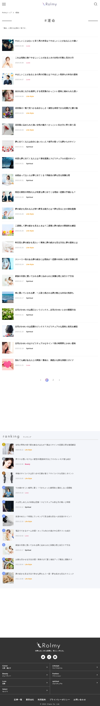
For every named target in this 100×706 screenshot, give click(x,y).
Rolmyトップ (7, 13)
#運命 (17, 13)
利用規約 (42, 700)
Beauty (25, 675)
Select (25, 690)
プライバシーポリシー (60, 700)
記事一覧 (18, 700)
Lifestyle (75, 667)
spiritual (75, 682)
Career (25, 667)
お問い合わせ (80, 700)
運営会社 (30, 700)
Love (25, 682)
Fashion (75, 675)
